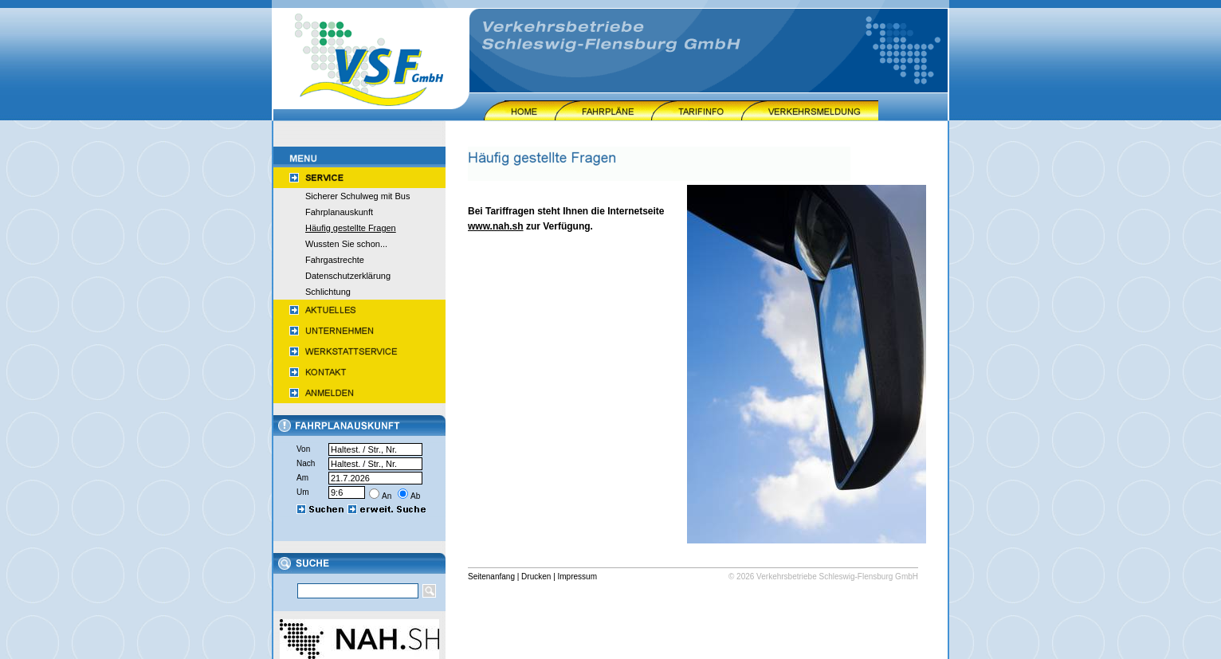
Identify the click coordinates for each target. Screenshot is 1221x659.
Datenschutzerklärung (348, 275)
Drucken (536, 576)
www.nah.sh (496, 226)
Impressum (577, 576)
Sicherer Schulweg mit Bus (357, 196)
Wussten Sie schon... (346, 244)
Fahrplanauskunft (339, 212)
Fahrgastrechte (334, 260)
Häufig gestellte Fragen (350, 228)
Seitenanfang (491, 576)
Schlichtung (328, 291)
